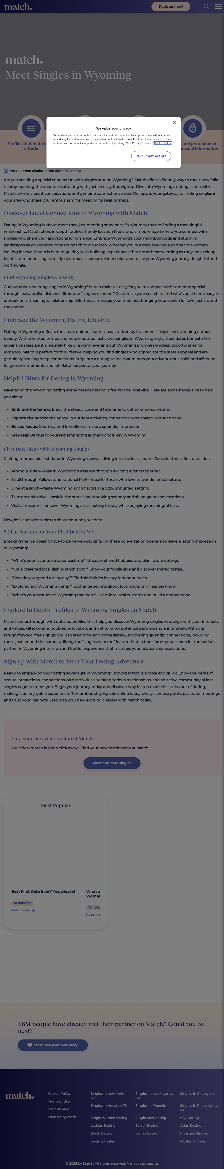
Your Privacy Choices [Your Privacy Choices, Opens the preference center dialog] (151, 155)
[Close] (174, 122)
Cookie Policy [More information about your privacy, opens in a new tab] (163, 143)
